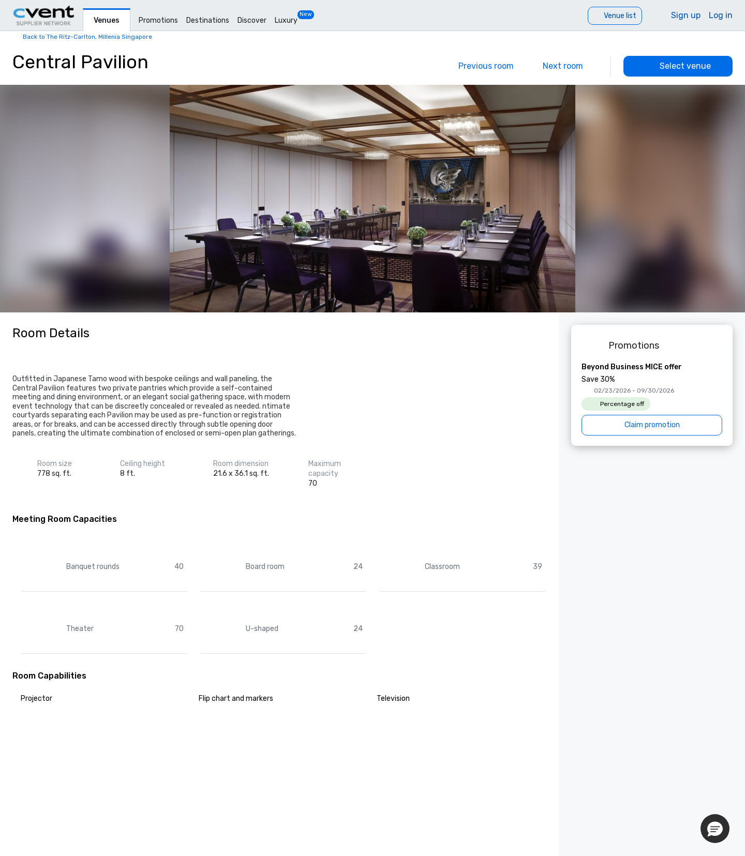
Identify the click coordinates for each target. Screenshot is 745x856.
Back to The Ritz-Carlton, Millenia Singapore (87, 36)
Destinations (207, 20)
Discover (251, 20)
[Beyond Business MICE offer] (651, 399)
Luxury (286, 20)
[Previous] (478, 66)
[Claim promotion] (652, 425)
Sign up (686, 15)
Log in (721, 15)
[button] (715, 828)
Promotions (158, 20)
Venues (107, 20)
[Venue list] (615, 16)
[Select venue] (678, 66)
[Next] (570, 66)
